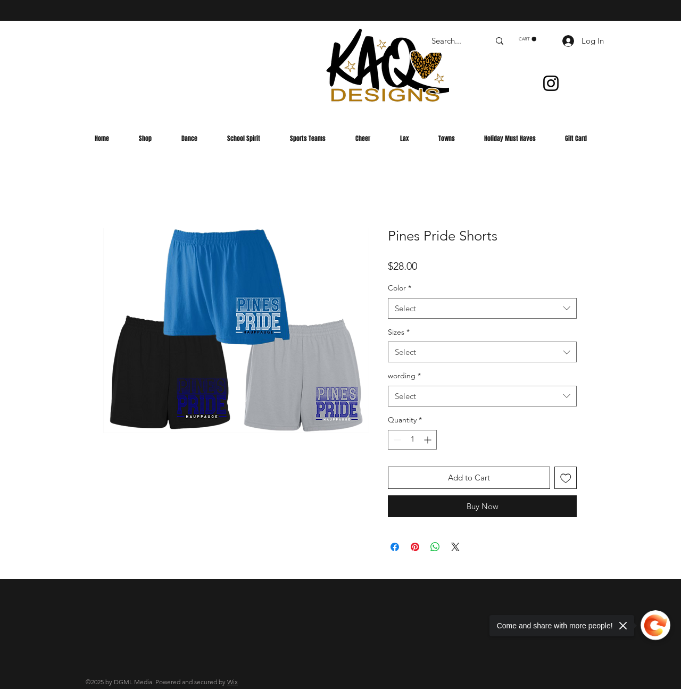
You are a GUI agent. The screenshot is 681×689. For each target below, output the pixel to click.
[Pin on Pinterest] (415, 547)
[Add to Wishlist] (565, 478)
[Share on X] (455, 547)
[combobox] (482, 308)
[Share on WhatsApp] (435, 547)
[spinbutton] (412, 439)
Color (399, 288)
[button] (527, 39)
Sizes (399, 332)
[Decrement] (396, 439)
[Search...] (452, 41)
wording (404, 375)
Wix (232, 682)
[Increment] (428, 439)
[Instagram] (551, 83)
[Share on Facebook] (394, 547)
